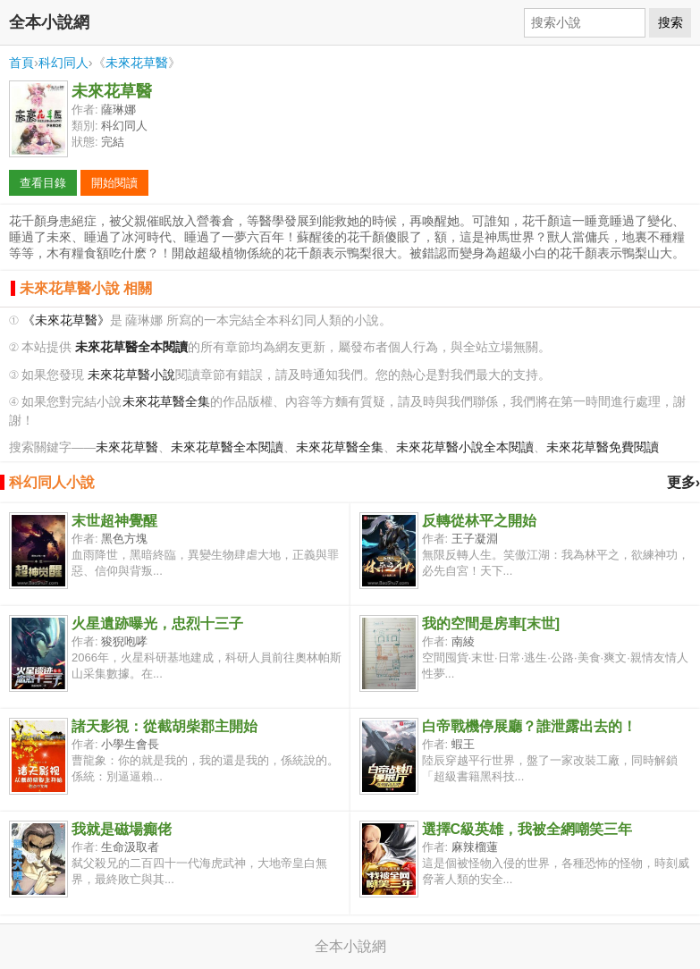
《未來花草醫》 (66, 320)
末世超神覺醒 (114, 520)
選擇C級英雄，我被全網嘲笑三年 (527, 829)
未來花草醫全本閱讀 (227, 447)
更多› (683, 482)
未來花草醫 (136, 62)
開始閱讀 (114, 183)
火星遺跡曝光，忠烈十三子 (157, 623)
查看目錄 (43, 183)
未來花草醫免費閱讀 (602, 447)
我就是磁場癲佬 (122, 829)
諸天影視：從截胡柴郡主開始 (164, 726)
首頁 (21, 62)
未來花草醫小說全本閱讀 (465, 447)
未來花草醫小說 (131, 375)
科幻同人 (63, 62)
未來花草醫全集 (166, 402)
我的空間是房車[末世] (491, 623)
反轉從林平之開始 (479, 520)
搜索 (670, 22)
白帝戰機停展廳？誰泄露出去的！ (529, 726)
